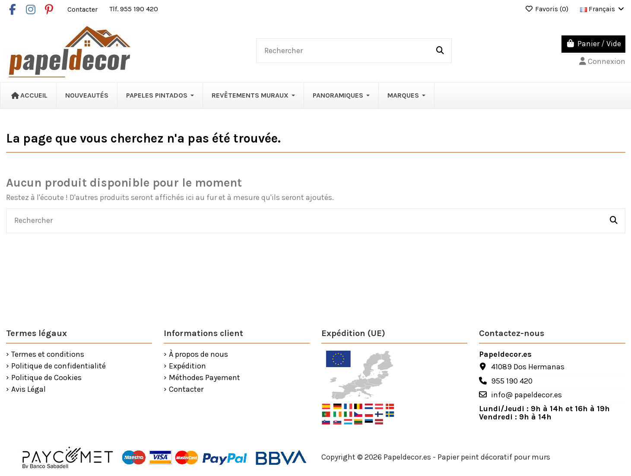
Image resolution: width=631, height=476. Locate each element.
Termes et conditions (47, 354)
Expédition (187, 366)
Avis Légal (28, 389)
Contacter (83, 9)
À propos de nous (198, 354)
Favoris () (547, 9)
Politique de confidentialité (58, 366)
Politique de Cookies (46, 378)
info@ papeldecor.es (526, 395)
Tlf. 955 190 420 (133, 9)
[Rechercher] (440, 50)
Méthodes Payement (204, 378)
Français (602, 9)
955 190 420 (512, 381)
